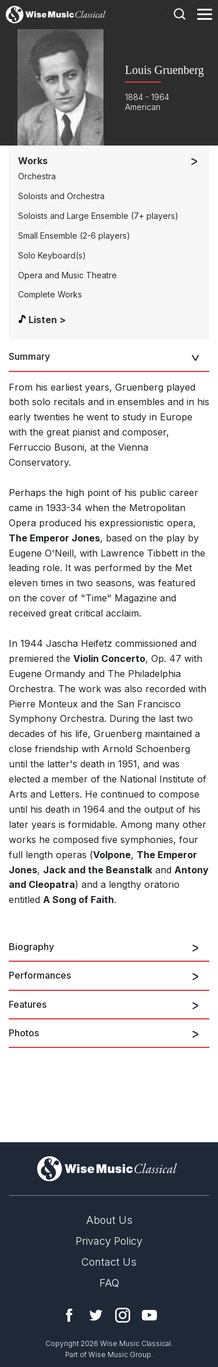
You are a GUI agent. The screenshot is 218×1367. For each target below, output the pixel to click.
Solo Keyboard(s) (52, 255)
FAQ (109, 1283)
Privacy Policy (109, 1241)
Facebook (69, 1315)
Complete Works (50, 294)
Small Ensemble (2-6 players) (74, 235)
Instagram (122, 1315)
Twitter (95, 1315)
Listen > (47, 319)
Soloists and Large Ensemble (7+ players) (98, 216)
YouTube (149, 1315)
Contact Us (109, 1262)
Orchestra (37, 176)
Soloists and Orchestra (61, 196)
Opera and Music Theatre (67, 275)
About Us (109, 1220)
